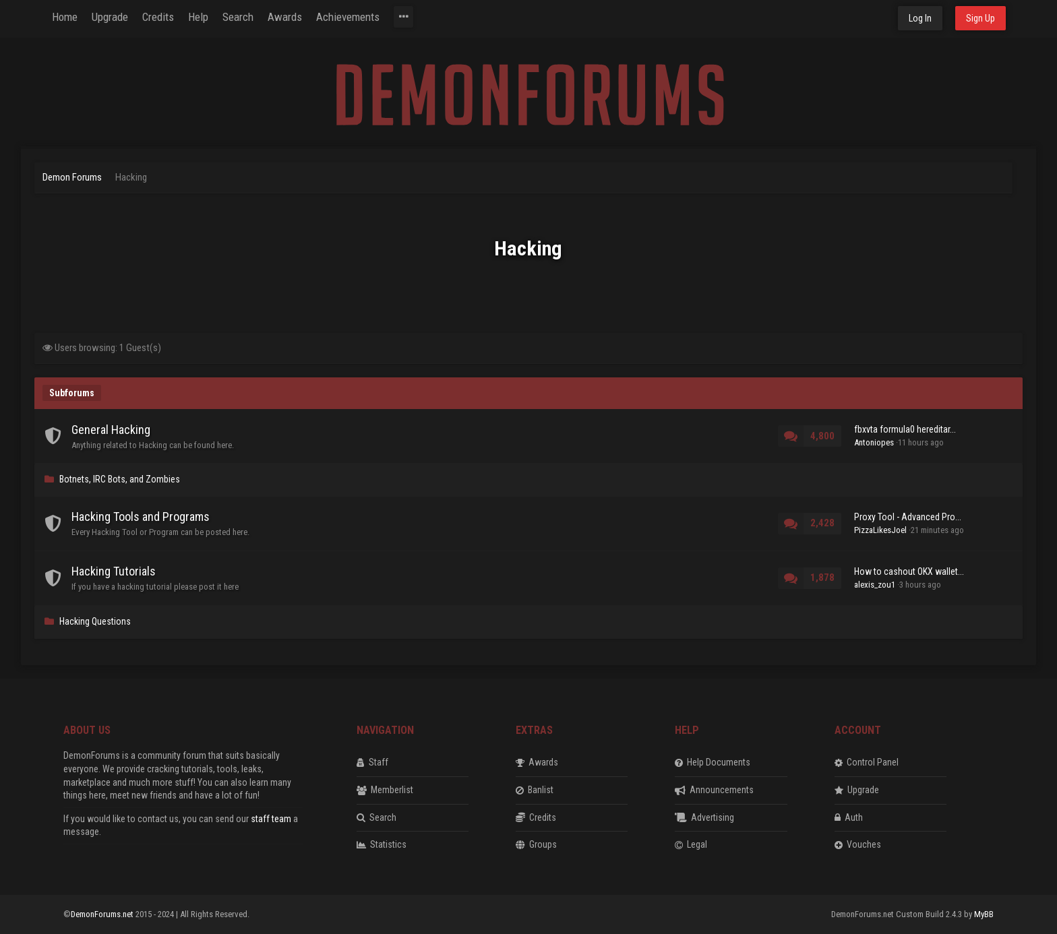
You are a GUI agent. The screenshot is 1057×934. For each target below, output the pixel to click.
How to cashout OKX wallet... (909, 571)
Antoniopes (874, 442)
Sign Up (980, 18)
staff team (271, 818)
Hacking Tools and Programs (140, 516)
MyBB (984, 914)
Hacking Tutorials (113, 571)
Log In (920, 18)
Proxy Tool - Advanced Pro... (907, 516)
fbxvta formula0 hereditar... (905, 429)
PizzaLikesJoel (880, 530)
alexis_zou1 (874, 585)
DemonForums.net (103, 914)
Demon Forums (72, 177)
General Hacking (110, 430)
